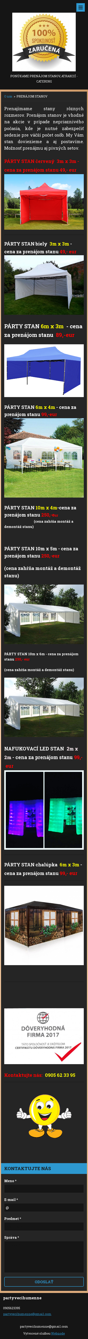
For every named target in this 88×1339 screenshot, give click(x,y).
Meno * (10, 1181)
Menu (80, 7)
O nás (8, 96)
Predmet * (12, 1218)
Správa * (11, 1237)
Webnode (58, 1333)
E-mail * (11, 1199)
